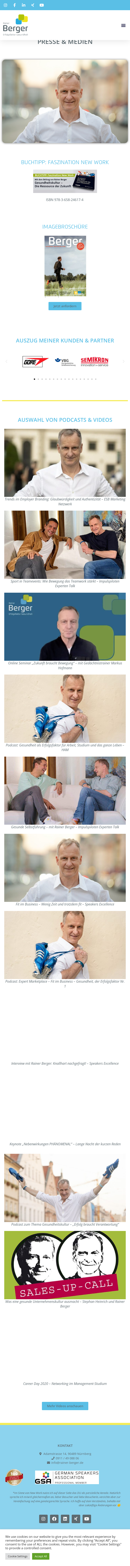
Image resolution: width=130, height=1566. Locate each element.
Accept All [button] (41, 1556)
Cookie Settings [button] (17, 1556)
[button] (123, 25)
